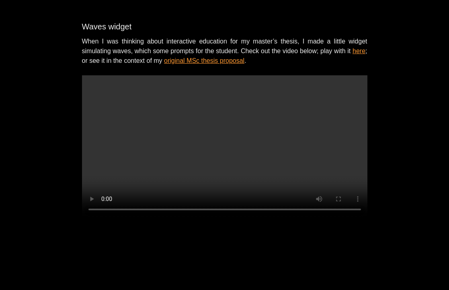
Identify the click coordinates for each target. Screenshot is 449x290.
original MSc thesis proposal (204, 60)
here (359, 51)
